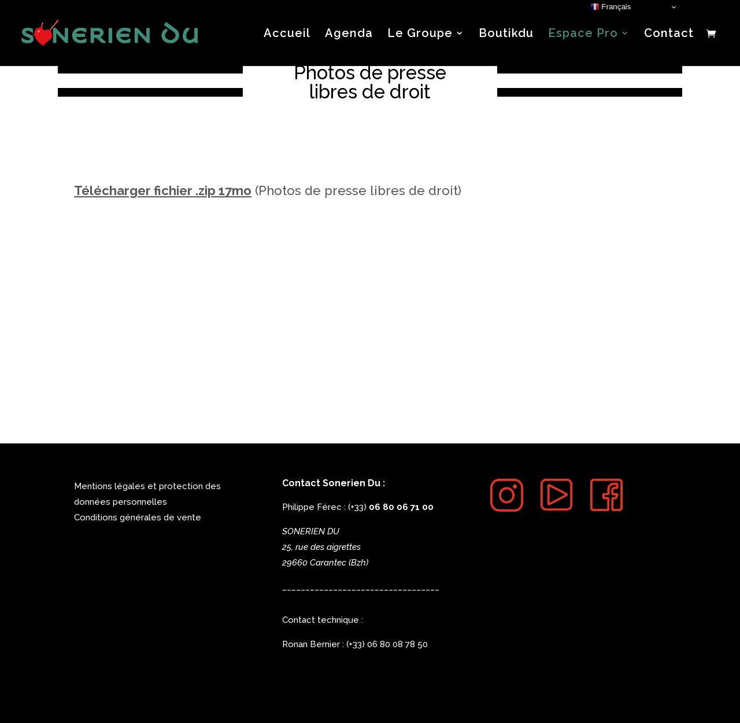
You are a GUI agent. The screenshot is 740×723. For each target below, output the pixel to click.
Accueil (287, 34)
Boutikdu (506, 34)
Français (610, 7)
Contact (669, 34)
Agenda (349, 34)
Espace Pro (583, 34)
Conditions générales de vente (137, 517)
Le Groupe (420, 34)
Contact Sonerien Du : (333, 483)
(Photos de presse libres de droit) (267, 190)
